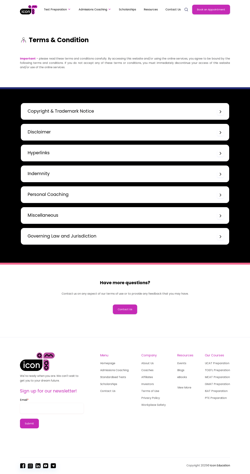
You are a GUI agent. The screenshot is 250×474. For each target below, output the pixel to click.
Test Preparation (55, 9)
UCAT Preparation (217, 363)
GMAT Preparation (217, 384)
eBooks (182, 377)
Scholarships (127, 9)
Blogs (181, 370)
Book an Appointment (211, 9)
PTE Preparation (216, 398)
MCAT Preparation (217, 377)
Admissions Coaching (93, 9)
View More (184, 388)
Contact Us (173, 9)
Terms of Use (150, 391)
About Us (147, 363)
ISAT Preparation (216, 391)
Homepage (108, 363)
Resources (151, 9)
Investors (147, 384)
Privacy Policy (150, 398)
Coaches (147, 370)
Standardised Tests (113, 377)
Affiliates (147, 377)
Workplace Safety (153, 405)
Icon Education (220, 465)
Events (181, 363)
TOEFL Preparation (217, 370)
